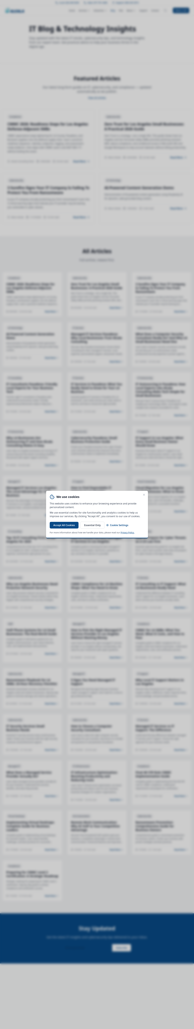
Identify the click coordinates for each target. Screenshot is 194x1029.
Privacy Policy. (127, 532)
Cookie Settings (117, 525)
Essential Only (92, 525)
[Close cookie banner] (144, 494)
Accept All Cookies (64, 525)
